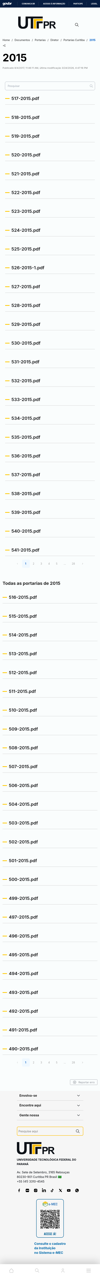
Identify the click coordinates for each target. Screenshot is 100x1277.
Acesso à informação (54, 4)
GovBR (7, 4)
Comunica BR (28, 4)
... (65, 563)
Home (6, 40)
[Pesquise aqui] (46, 1131)
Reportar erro (84, 1082)
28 (73, 563)
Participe (78, 4)
